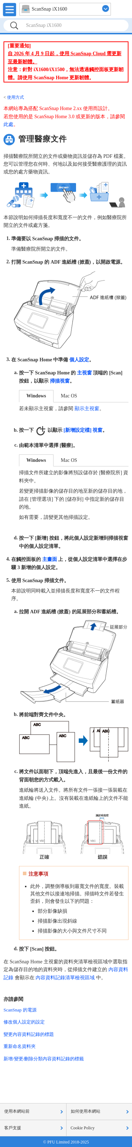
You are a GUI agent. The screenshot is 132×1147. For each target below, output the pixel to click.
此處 (8, 124)
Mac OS (69, 395)
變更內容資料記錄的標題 (29, 1034)
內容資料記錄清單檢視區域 (65, 977)
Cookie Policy (83, 1127)
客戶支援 (12, 1127)
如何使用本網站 (85, 1111)
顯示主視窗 (87, 408)
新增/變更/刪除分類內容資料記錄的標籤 (44, 1058)
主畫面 (49, 559)
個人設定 (79, 359)
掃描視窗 (60, 381)
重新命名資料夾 (20, 1046)
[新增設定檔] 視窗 (83, 430)
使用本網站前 (17, 1111)
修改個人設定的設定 (24, 1022)
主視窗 (84, 372)
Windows (36, 395)
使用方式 (15, 97)
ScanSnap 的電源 (20, 1010)
